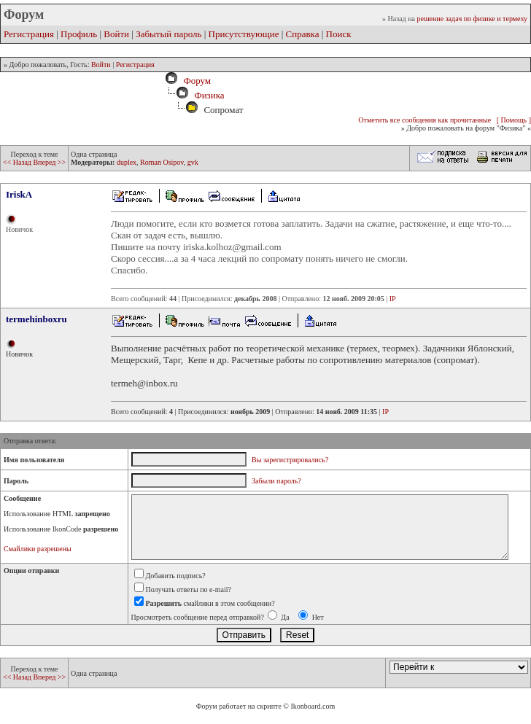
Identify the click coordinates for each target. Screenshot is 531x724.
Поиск (339, 33)
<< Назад (18, 162)
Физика (209, 95)
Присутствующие (244, 33)
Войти (116, 33)
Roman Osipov (162, 162)
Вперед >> (49, 162)
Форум (195, 80)
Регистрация (29, 33)
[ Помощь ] (514, 120)
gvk (192, 162)
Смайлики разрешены (37, 549)
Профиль (79, 33)
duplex (126, 162)
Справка (302, 33)
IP (392, 299)
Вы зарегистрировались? (290, 460)
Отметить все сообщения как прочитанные (424, 120)
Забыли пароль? (276, 481)
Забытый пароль (168, 33)
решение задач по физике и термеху (471, 19)
